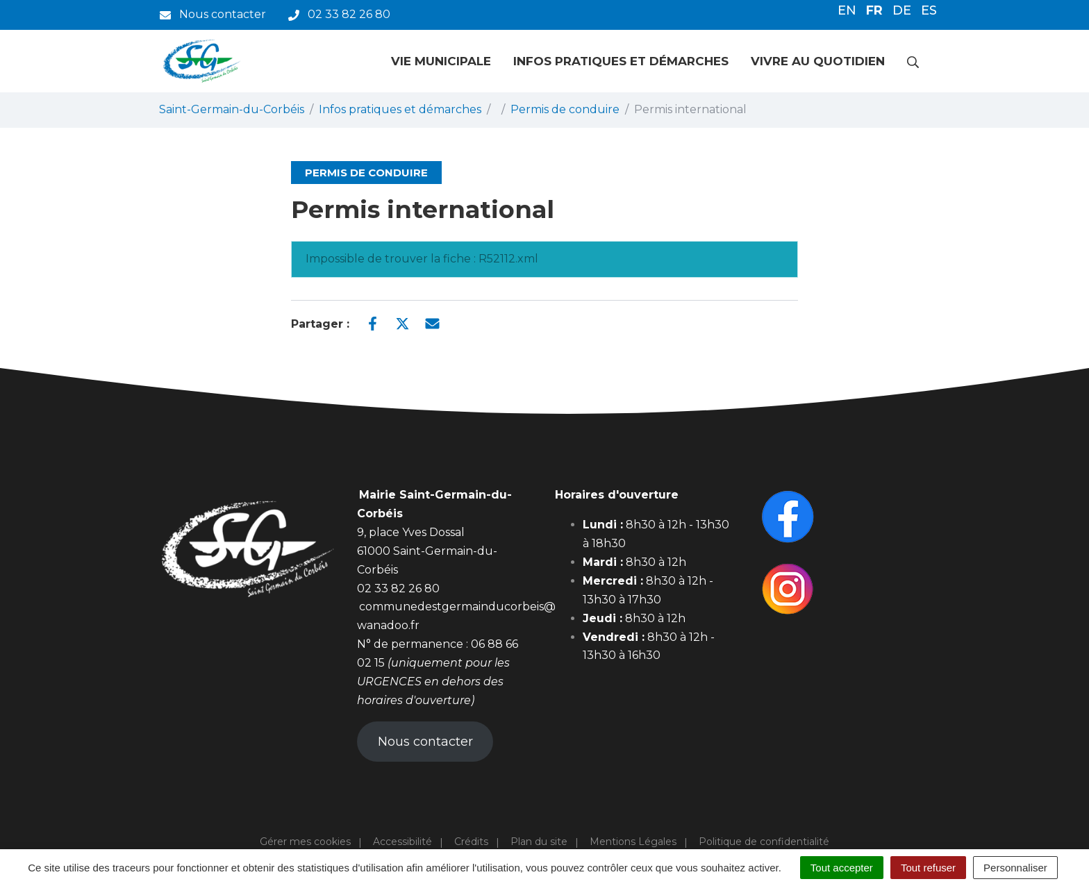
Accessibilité (402, 841)
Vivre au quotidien (818, 61)
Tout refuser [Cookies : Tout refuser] (928, 868)
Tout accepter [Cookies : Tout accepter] (841, 868)
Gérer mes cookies (305, 841)
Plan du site (538, 841)
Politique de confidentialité (764, 841)
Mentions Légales (633, 841)
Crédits (471, 841)
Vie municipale (441, 61)
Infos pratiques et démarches (621, 61)
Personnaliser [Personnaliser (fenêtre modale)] (1015, 868)
